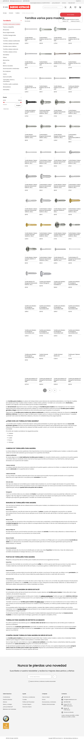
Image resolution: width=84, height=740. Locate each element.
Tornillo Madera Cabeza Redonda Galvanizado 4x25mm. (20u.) (31, 210)
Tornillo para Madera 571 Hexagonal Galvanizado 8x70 (45, 380)
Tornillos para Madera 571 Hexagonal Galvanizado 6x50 (74, 307)
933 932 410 (6, 1)
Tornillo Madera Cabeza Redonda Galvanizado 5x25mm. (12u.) (31, 186)
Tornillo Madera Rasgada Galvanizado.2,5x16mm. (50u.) (74, 137)
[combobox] (53, 7)
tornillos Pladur (22, 609)
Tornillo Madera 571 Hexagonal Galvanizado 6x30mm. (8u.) (31, 283)
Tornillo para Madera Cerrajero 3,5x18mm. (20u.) (30, 112)
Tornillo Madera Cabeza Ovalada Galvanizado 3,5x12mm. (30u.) (60, 234)
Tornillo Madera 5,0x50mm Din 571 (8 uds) (59, 87)
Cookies (24, 699)
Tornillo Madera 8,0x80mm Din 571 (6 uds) (30, 39)
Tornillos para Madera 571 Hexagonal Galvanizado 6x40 (30, 331)
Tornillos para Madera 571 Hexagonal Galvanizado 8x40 (30, 307)
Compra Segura (26, 704)
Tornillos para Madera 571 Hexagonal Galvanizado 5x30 (74, 331)
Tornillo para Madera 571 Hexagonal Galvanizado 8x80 (31, 380)
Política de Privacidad (28, 702)
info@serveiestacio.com (16, 1)
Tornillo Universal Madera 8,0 (43, 355)
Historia (5, 702)
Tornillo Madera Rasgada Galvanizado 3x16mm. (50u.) (45, 136)
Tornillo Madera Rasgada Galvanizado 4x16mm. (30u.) (59, 112)
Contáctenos (6, 697)
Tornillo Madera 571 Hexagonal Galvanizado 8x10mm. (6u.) (74, 259)
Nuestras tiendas (7, 699)
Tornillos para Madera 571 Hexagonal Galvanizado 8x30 (45, 307)
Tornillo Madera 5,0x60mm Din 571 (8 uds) (44, 87)
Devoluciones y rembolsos (49, 702)
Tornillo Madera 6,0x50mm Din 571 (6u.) (60, 62)
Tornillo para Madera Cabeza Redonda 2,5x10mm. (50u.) (44, 112)
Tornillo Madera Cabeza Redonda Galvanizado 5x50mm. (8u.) (45, 162)
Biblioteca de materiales (9, 709)
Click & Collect (46, 697)
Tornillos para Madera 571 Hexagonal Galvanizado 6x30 (45, 331)
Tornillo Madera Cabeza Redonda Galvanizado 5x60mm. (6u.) (31, 162)
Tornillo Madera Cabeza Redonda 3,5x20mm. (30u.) (60, 210)
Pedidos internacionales (48, 704)
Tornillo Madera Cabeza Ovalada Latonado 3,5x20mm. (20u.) (31, 234)
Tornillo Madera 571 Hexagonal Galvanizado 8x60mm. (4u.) (60, 259)
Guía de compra (27, 707)
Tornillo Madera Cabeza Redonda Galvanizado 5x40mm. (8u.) (60, 162)
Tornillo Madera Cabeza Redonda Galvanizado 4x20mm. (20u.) (45, 210)
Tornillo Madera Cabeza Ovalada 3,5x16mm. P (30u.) (31, 259)
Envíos (43, 699)
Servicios (64, 3)
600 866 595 (26, 1)
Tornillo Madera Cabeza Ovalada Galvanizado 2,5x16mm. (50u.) (74, 234)
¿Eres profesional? (56, 3)
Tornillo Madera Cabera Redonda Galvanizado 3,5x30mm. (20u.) (45, 259)
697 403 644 (47, 3)
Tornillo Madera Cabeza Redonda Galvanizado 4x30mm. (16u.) (74, 186)
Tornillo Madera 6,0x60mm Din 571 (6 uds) (30, 63)
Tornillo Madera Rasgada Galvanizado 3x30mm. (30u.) (74, 112)
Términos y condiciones (28, 697)
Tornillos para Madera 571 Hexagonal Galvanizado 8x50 (74, 283)
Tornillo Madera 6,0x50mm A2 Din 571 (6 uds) (74, 63)
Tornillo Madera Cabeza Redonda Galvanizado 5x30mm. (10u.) (74, 162)
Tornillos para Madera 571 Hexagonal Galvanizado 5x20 (30, 356)
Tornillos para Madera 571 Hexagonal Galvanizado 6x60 (59, 307)
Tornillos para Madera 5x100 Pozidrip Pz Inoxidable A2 (59, 283)
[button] (78, 1)
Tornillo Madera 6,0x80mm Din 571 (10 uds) (73, 39)
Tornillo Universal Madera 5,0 (58, 355)
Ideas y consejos (7, 704)
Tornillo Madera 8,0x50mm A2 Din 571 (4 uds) (45, 39)
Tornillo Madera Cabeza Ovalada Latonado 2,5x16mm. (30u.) (45, 234)
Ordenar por (73, 21)
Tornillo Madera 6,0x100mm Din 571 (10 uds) (30, 87)
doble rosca (40, 602)
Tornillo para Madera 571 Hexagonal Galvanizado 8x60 (60, 380)
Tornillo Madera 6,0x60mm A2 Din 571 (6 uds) (45, 63)
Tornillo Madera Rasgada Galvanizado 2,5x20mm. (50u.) (59, 136)
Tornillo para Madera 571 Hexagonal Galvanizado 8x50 (74, 380)
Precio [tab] (5, 97)
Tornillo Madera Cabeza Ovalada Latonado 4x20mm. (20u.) (74, 210)
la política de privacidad (50, 681)
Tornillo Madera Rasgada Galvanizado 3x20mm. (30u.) (30, 136)
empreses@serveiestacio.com (36, 3)
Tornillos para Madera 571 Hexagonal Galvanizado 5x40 (59, 331)
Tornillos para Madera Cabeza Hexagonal (45, 282)
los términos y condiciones (39, 681)
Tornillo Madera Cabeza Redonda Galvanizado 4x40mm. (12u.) (60, 186)
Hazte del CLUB (71, 3)
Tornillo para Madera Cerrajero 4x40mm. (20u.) (73, 87)
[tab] (12, 21)
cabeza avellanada (47, 596)
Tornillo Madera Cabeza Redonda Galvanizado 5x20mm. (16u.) (45, 186)
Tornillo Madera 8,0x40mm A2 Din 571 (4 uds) (60, 39)
